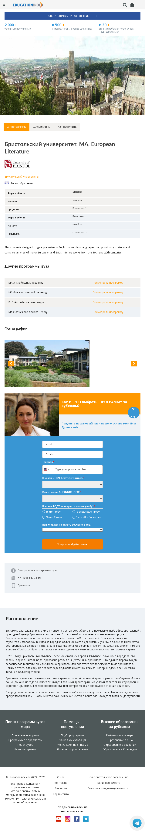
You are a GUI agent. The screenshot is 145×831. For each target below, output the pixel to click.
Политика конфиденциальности (107, 788)
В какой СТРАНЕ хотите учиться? (63, 477)
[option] (72, 363)
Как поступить (67, 126)
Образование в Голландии (120, 749)
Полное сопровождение (72, 749)
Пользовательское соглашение (108, 777)
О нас (60, 777)
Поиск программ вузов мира (25, 724)
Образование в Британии (119, 744)
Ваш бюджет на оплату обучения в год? (67, 524)
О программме (16, 126)
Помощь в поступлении (72, 724)
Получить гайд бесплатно (72, 544)
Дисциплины (41, 126)
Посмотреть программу (108, 282)
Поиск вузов (25, 744)
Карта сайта (61, 794)
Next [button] (134, 363)
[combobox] (48, 469)
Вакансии (61, 788)
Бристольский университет (22, 176)
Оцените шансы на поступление (72, 16)
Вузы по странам (25, 749)
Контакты (60, 782)
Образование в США (119, 740)
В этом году (53, 511)
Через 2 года (54, 517)
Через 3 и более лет (88, 517)
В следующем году (88, 511)
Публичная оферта (108, 782)
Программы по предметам (25, 740)
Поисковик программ (25, 735)
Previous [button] (11, 363)
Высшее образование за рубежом (120, 724)
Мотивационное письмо (72, 744)
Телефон (48, 461)
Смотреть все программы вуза (37, 570)
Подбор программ (72, 735)
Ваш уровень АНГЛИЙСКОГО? (61, 492)
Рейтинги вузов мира (119, 735)
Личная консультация (72, 740)
